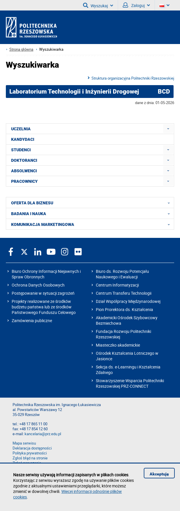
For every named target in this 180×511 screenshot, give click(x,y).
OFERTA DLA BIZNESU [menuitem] (92, 202)
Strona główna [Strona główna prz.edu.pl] (21, 49)
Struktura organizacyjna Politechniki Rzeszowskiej (132, 78)
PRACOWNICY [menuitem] (24, 181)
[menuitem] (168, 128)
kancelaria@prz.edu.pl (43, 433)
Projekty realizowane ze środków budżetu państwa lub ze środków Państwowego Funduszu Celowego (44, 306)
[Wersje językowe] (164, 5)
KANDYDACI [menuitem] (22, 139)
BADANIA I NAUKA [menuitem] (92, 213)
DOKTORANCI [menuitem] (24, 160)
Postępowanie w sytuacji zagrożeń (43, 293)
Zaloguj (136, 5)
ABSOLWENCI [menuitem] (24, 170)
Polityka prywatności (30, 453)
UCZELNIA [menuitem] (21, 129)
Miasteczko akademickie (118, 345)
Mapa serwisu (24, 443)
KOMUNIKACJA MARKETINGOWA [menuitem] (92, 224)
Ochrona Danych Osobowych (38, 285)
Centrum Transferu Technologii (123, 293)
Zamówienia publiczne (32, 320)
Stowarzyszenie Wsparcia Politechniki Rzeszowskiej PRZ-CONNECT (130, 383)
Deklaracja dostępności (32, 448)
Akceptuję (159, 474)
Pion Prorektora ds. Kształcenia (124, 309)
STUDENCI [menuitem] (21, 149)
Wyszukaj (98, 5)
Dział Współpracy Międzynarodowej (128, 301)
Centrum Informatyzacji (117, 285)
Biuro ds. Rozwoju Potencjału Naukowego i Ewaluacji (122, 274)
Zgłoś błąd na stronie (30, 458)
